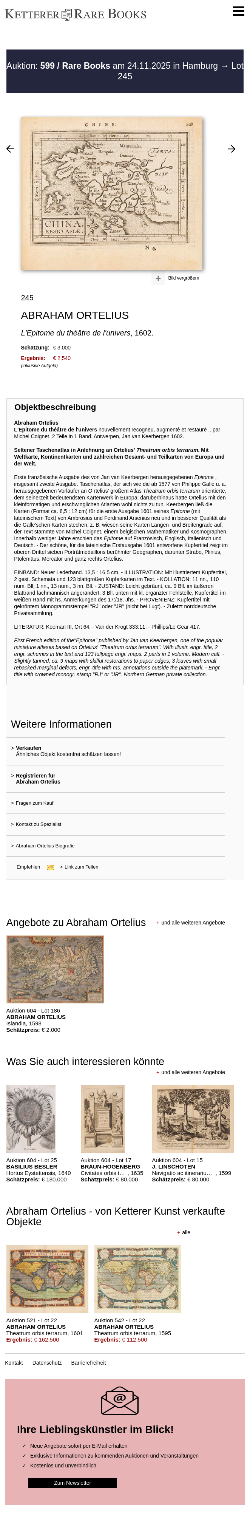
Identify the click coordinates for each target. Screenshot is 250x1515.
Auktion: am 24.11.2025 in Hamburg (113, 66)
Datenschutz (47, 1363)
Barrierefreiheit (88, 1363)
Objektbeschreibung (55, 407)
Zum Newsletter (72, 1483)
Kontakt (14, 1363)
